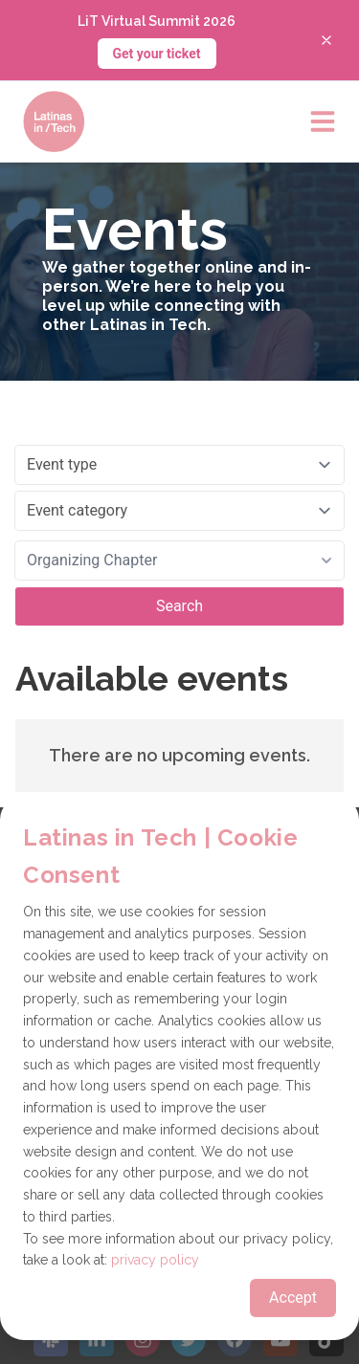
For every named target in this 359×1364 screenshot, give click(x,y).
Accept (293, 1297)
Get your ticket (157, 53)
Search (179, 606)
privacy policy (155, 1259)
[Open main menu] (322, 121)
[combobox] (179, 560)
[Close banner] (326, 40)
